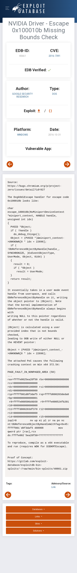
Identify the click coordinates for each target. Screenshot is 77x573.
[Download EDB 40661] (40, 111)
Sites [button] (37, 524)
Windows (22, 134)
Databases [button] (37, 509)
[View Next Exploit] (67, 164)
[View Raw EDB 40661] (50, 111)
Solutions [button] (37, 531)
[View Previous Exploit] (10, 164)
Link (53, 487)
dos (54, 94)
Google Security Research (22, 95)
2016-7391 (54, 56)
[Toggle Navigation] (8, 8)
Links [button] (37, 516)
